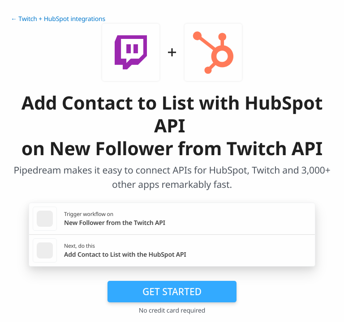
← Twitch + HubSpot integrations (58, 19)
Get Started (172, 291)
